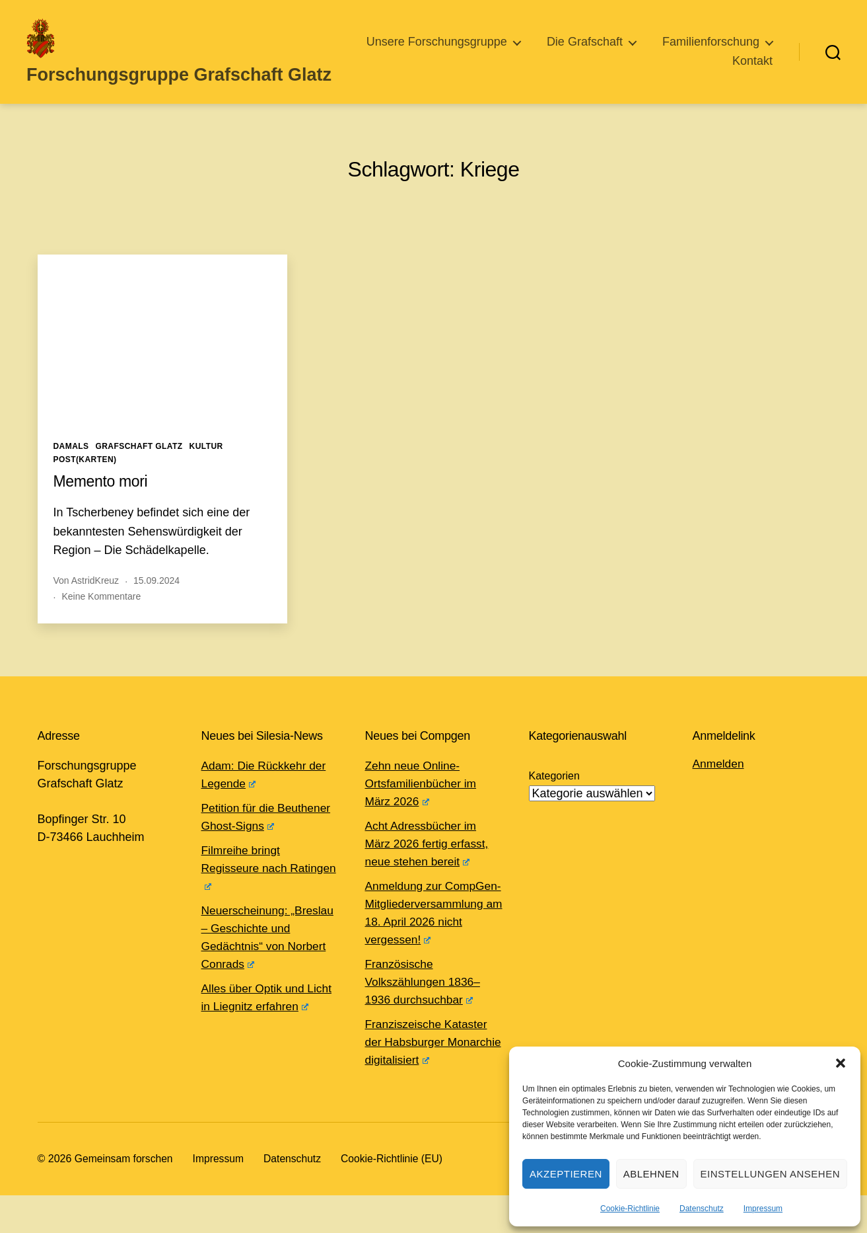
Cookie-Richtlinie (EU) (397, 1196)
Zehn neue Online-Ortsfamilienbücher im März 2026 (423, 803)
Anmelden (719, 783)
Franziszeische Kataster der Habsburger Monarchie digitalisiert (428, 1079)
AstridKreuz (95, 600)
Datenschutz (701, 1208)
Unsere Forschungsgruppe (573, 51)
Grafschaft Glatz (138, 466)
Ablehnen (651, 1173)
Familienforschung (644, 70)
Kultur (206, 466)
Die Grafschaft (721, 51)
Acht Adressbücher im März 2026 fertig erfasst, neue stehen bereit (429, 863)
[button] (840, 1063)
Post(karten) (85, 479)
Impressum (763, 1208)
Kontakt (752, 70)
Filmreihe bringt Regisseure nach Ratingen (246, 887)
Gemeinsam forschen (125, 1196)
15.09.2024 (156, 600)
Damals (71, 466)
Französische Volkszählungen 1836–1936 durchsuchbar (425, 1019)
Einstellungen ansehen (770, 1173)
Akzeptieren (566, 1173)
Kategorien (554, 795)
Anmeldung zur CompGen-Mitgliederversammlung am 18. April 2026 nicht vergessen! (426, 941)
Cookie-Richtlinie (630, 1208)
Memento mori (102, 501)
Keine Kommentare (101, 616)
